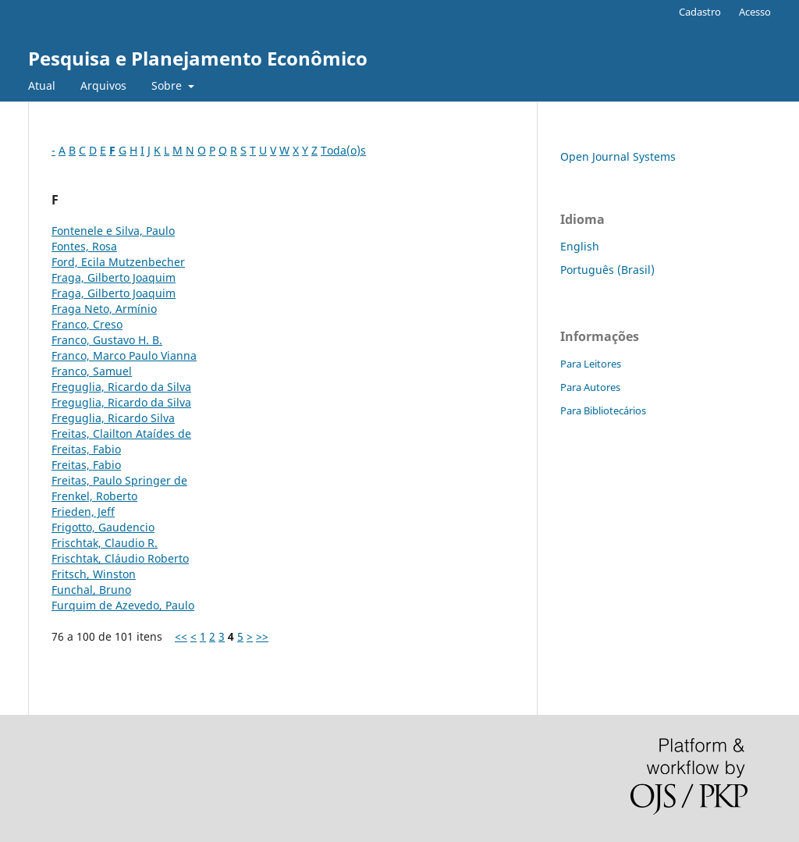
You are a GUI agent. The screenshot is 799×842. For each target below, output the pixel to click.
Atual (41, 85)
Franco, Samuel (91, 371)
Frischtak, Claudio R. (104, 542)
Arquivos (103, 85)
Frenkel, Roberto (94, 496)
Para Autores (590, 387)
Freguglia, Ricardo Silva (113, 417)
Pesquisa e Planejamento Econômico (198, 58)
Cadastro (700, 12)
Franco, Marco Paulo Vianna (124, 355)
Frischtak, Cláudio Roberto (120, 558)
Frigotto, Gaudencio (102, 527)
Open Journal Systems (618, 156)
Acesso (755, 12)
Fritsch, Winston (93, 574)
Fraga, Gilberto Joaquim (113, 277)
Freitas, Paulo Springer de (119, 480)
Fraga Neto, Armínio (104, 308)
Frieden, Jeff (83, 511)
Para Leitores (590, 364)
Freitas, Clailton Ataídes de (121, 433)
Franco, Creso (87, 324)
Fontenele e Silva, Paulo (113, 230)
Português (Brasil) (607, 269)
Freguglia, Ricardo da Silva (121, 386)
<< (181, 636)
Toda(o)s (343, 150)
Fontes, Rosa (84, 246)
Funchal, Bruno (91, 589)
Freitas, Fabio (86, 449)
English (579, 246)
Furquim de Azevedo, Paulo (122, 605)
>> (262, 636)
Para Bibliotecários (603, 410)
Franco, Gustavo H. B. (106, 339)
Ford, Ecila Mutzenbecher (118, 261)
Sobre (168, 85)
